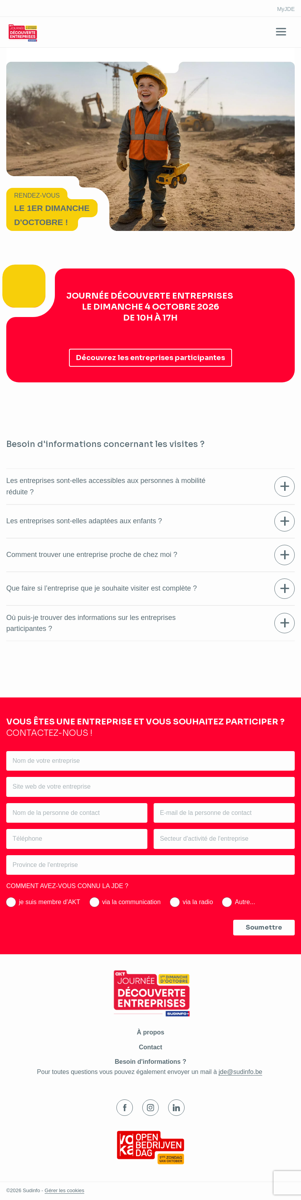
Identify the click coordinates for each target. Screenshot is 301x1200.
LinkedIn (176, 1107)
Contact (150, 1047)
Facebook (124, 1107)
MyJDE (286, 9)
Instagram (150, 1107)
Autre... (245, 902)
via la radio (198, 902)
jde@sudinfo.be (240, 1071)
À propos (150, 1032)
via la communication (131, 902)
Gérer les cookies (64, 1190)
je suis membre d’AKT (49, 902)
